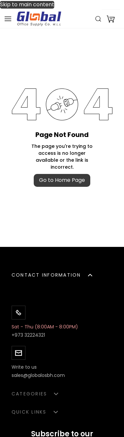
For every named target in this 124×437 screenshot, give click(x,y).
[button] (62, 275)
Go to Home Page (62, 180)
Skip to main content (27, 4)
